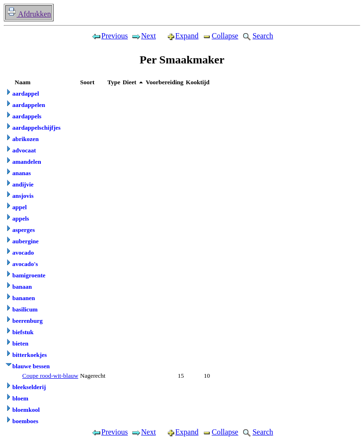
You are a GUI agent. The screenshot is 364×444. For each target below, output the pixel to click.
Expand (179, 36)
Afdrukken (29, 14)
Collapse (219, 36)
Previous (109, 36)
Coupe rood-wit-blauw (50, 375)
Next (143, 36)
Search (257, 36)
